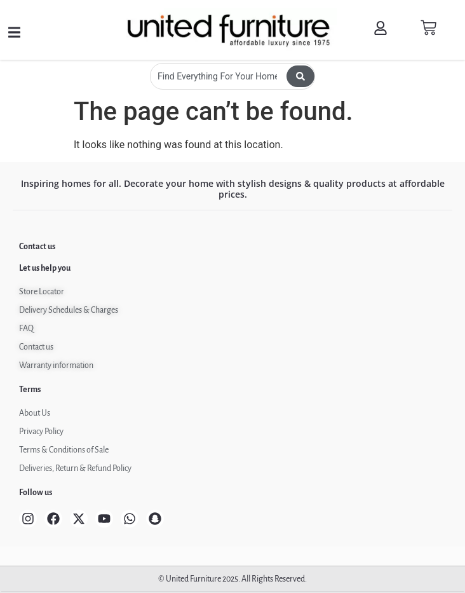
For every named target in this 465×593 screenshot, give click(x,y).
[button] (14, 33)
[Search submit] (300, 76)
